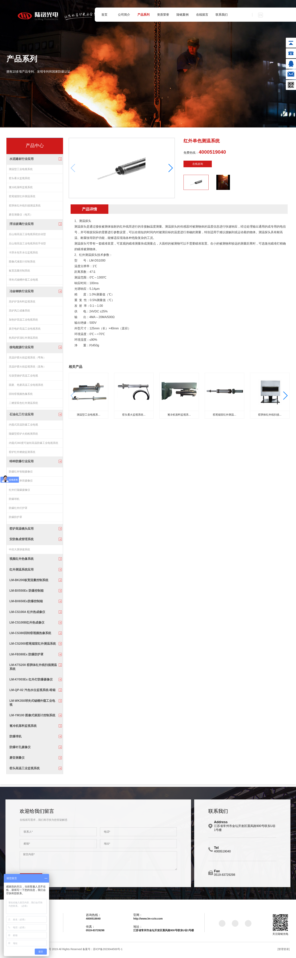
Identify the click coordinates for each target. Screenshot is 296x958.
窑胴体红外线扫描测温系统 (25, 205)
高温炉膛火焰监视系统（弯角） (27, 358)
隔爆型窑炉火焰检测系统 (23, 434)
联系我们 (222, 14)
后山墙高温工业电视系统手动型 (27, 244)
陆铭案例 (183, 14)
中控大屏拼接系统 (19, 550)
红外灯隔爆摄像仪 (19, 491)
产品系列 (143, 14)
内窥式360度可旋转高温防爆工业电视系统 (33, 444)
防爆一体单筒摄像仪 (21, 482)
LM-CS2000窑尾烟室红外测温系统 (32, 645)
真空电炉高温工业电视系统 (25, 329)
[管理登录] (284, 950)
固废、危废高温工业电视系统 (26, 386)
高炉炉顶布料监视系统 (22, 302)
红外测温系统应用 (21, 571)
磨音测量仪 (17, 759)
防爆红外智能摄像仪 (21, 473)
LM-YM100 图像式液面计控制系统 (32, 717)
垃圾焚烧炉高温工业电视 (23, 377)
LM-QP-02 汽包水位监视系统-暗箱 (32, 691)
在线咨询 (197, 163)
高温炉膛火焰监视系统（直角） (27, 367)
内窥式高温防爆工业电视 (23, 425)
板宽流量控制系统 (19, 271)
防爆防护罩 (15, 519)
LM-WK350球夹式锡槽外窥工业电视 (32, 704)
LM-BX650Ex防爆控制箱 (26, 602)
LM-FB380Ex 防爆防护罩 (26, 656)
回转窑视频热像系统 (21, 395)
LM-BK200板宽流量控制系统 (28, 581)
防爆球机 (14, 500)
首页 (104, 14)
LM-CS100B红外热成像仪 (26, 624)
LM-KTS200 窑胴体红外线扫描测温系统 (33, 668)
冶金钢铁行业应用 (21, 291)
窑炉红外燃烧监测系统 (22, 453)
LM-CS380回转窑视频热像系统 (30, 634)
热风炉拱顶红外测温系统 (23, 338)
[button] (170, 168)
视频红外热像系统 (21, 560)
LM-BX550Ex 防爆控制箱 (26, 592)
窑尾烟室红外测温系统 (22, 196)
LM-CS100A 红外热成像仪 (27, 613)
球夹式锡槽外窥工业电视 (23, 280)
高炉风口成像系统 (19, 311)
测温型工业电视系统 (21, 169)
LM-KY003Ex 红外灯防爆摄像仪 (31, 681)
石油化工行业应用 (21, 415)
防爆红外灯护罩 (18, 510)
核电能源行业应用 (21, 348)
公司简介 (124, 14)
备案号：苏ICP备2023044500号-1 (102, 950)
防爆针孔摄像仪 (20, 748)
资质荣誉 (163, 14)
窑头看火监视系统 (19, 178)
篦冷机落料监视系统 (21, 187)
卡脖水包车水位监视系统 (23, 253)
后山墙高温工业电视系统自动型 (27, 234)
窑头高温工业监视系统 (24, 770)
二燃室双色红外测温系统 (23, 404)
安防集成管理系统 (21, 540)
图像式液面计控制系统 (22, 262)
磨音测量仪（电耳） (21, 215)
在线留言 (202, 14)
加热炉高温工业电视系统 (23, 320)
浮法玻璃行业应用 (21, 224)
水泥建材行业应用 (21, 158)
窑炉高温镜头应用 (21, 530)
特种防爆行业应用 (21, 463)
